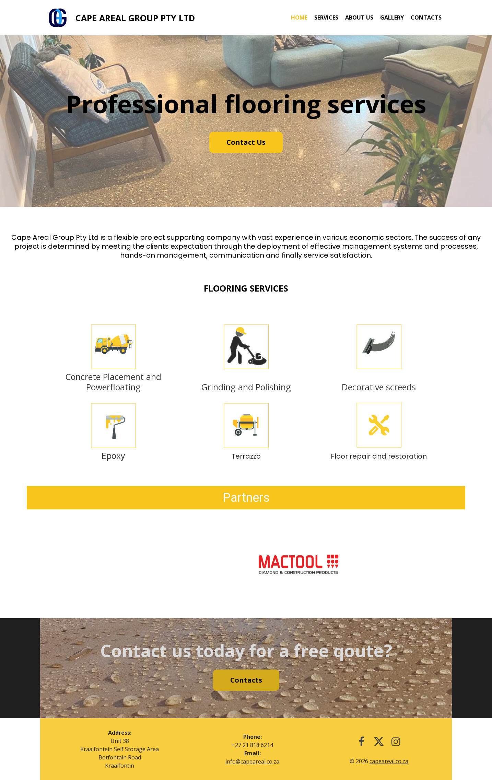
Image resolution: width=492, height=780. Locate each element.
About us (359, 17)
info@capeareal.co (248, 761)
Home (299, 17)
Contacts (426, 17)
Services (326, 17)
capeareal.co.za (389, 761)
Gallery (392, 17)
